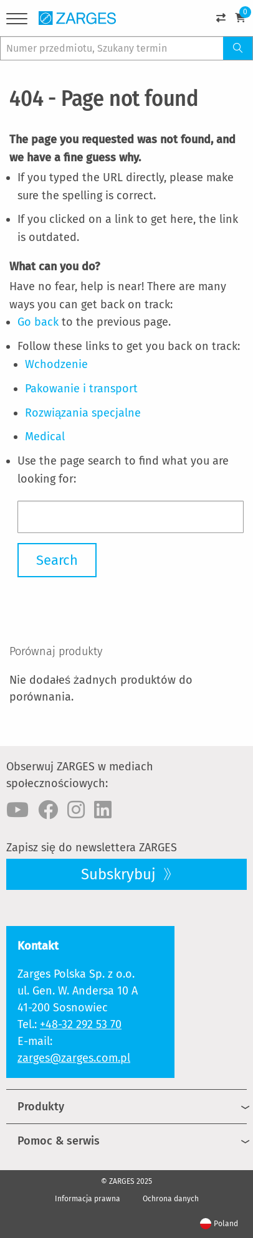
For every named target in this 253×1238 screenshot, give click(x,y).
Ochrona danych (171, 1198)
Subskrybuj (120, 874)
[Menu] (16, 20)
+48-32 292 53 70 (81, 1024)
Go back (38, 322)
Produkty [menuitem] (40, 1106)
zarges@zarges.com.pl (73, 1058)
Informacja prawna (87, 1198)
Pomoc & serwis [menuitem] (58, 1141)
